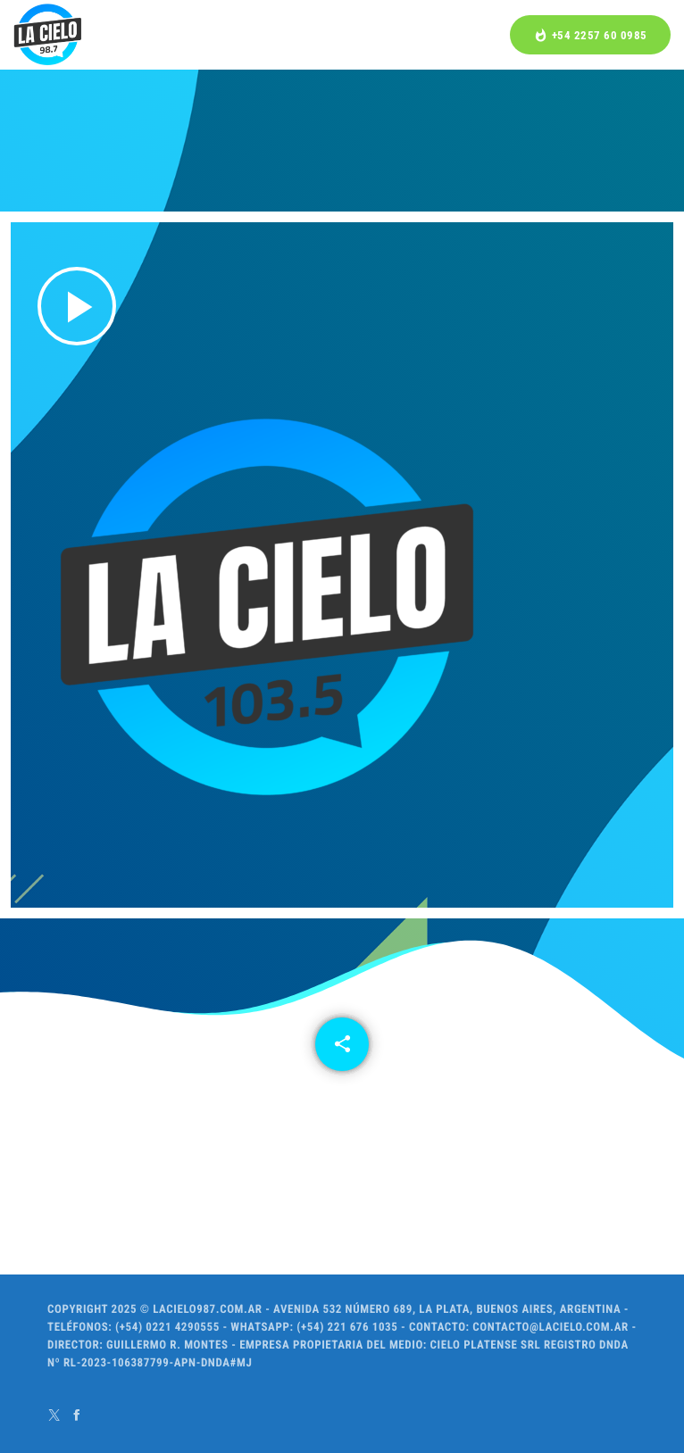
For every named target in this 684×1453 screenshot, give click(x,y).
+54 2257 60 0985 (590, 35)
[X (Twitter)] (55, 1415)
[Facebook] (77, 1415)
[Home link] (47, 35)
